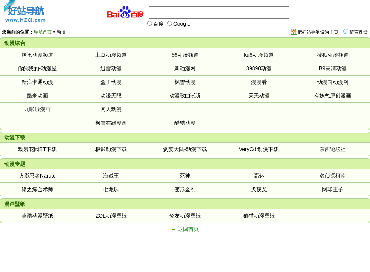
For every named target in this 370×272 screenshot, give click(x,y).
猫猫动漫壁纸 (259, 216)
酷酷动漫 (185, 123)
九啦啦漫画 (37, 109)
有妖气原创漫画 (332, 96)
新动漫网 (185, 68)
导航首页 (43, 32)
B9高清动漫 (333, 68)
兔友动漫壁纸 (185, 216)
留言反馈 (359, 32)
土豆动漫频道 (111, 55)
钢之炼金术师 (37, 189)
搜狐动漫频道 (332, 55)
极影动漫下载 (111, 149)
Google (178, 24)
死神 (185, 176)
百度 (155, 24)
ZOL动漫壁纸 (111, 216)
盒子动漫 (111, 82)
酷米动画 (37, 96)
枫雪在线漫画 (111, 123)
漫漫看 (259, 82)
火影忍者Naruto (37, 176)
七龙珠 (111, 189)
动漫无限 (111, 96)
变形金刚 (185, 189)
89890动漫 (258, 68)
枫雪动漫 (185, 82)
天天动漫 (259, 96)
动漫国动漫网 (332, 82)
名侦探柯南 (332, 176)
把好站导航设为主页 (318, 32)
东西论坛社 (332, 149)
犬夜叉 (259, 189)
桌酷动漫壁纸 (37, 216)
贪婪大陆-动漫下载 (185, 149)
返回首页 (188, 229)
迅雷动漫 (111, 68)
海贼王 (111, 176)
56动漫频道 (185, 55)
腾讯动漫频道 (37, 55)
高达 (259, 176)
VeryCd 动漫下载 (259, 149)
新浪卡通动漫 (37, 82)
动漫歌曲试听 (185, 96)
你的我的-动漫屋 (37, 68)
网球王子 (332, 189)
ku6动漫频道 (259, 55)
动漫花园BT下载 (37, 149)
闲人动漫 (111, 109)
